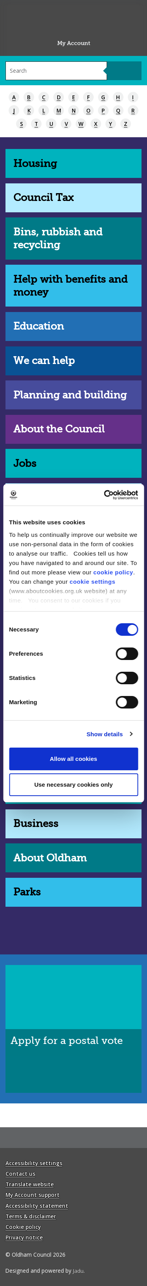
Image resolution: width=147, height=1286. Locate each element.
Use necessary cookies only (73, 784)
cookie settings (93, 581)
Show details (105, 734)
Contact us (20, 1173)
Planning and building (70, 395)
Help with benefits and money (70, 286)
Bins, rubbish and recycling (57, 238)
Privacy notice (24, 1237)
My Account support (32, 1194)
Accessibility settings (33, 1163)
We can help (44, 360)
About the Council (59, 429)
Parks (27, 892)
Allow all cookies (73, 758)
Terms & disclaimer (30, 1216)
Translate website (29, 1184)
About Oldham (50, 858)
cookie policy (113, 572)
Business (35, 823)
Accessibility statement (36, 1205)
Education (38, 326)
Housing (35, 163)
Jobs (24, 463)
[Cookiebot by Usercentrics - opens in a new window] (104, 495)
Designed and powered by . (45, 1270)
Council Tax (43, 197)
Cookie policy (23, 1226)
